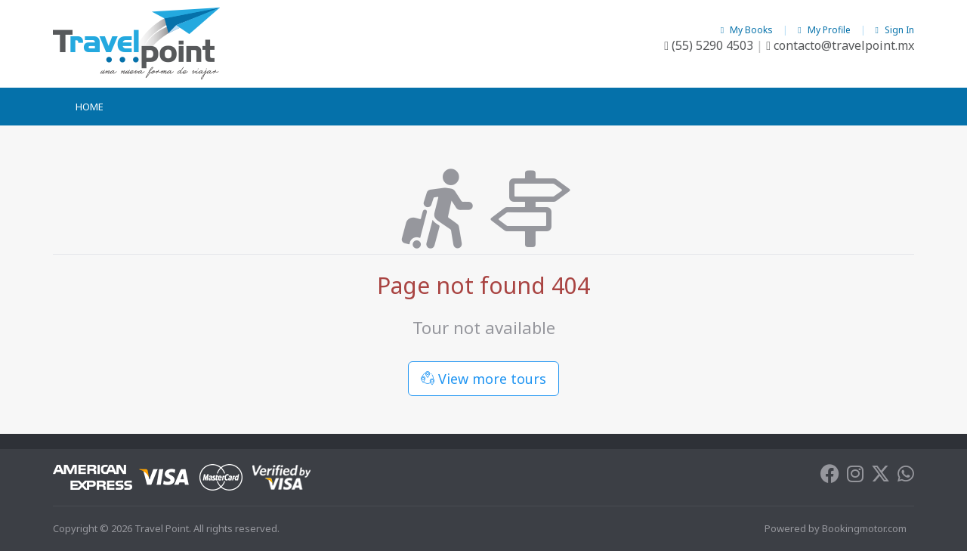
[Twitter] (880, 477)
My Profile (825, 29)
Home (89, 106)
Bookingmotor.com (864, 528)
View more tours (483, 379)
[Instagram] (855, 477)
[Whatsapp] (905, 477)
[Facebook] (829, 477)
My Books (748, 29)
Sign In (895, 29)
